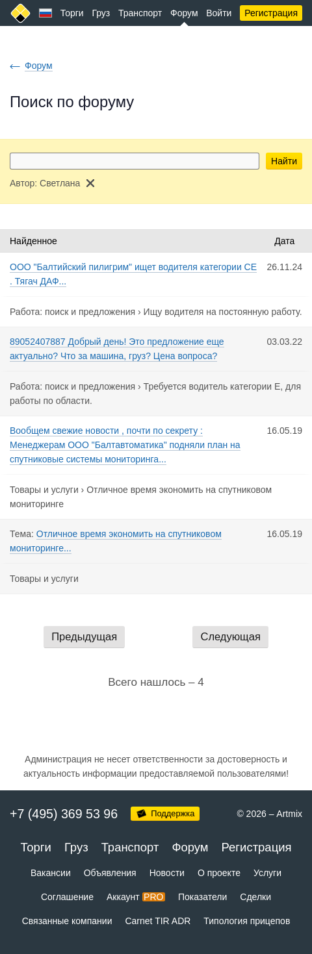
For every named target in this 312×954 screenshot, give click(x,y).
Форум (184, 13)
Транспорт (140, 13)
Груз (101, 13)
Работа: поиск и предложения (72, 312)
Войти (218, 13)
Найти (284, 161)
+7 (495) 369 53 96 (64, 814)
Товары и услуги (44, 489)
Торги (72, 13)
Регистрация (271, 13)
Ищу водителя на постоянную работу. (223, 312)
